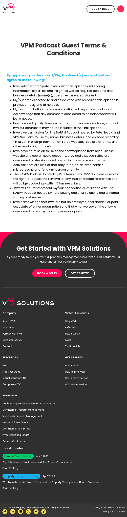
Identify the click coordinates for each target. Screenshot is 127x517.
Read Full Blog (10, 468)
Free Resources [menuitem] (11, 371)
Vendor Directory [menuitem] (12, 340)
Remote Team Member (18, 456)
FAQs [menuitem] (68, 340)
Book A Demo (99, 9)
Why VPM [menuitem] (70, 321)
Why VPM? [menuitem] (8, 327)
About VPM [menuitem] (8, 321)
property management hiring (21, 476)
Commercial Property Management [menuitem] (23, 409)
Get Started (79, 273)
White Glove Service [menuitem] (76, 378)
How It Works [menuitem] (72, 333)
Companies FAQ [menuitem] (11, 384)
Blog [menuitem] (4, 365)
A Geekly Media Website (113, 511)
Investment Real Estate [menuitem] (15, 435)
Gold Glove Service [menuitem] (76, 384)
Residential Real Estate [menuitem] (15, 422)
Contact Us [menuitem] (9, 346)
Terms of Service (116, 507)
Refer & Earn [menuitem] (72, 327)
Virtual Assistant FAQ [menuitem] (14, 378)
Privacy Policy (100, 507)
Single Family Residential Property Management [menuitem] (29, 403)
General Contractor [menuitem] (13, 441)
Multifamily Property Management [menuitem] (22, 416)
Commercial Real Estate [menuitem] (16, 428)
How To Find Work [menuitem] (75, 371)
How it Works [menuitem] (72, 365)
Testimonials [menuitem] (72, 346)
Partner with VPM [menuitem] (12, 333)
